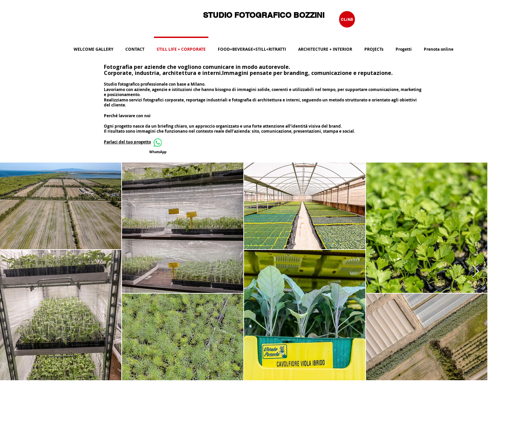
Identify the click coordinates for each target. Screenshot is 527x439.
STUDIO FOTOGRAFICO (248, 14)
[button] (252, 46)
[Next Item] (476, 271)
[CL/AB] (347, 19)
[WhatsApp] (158, 146)
